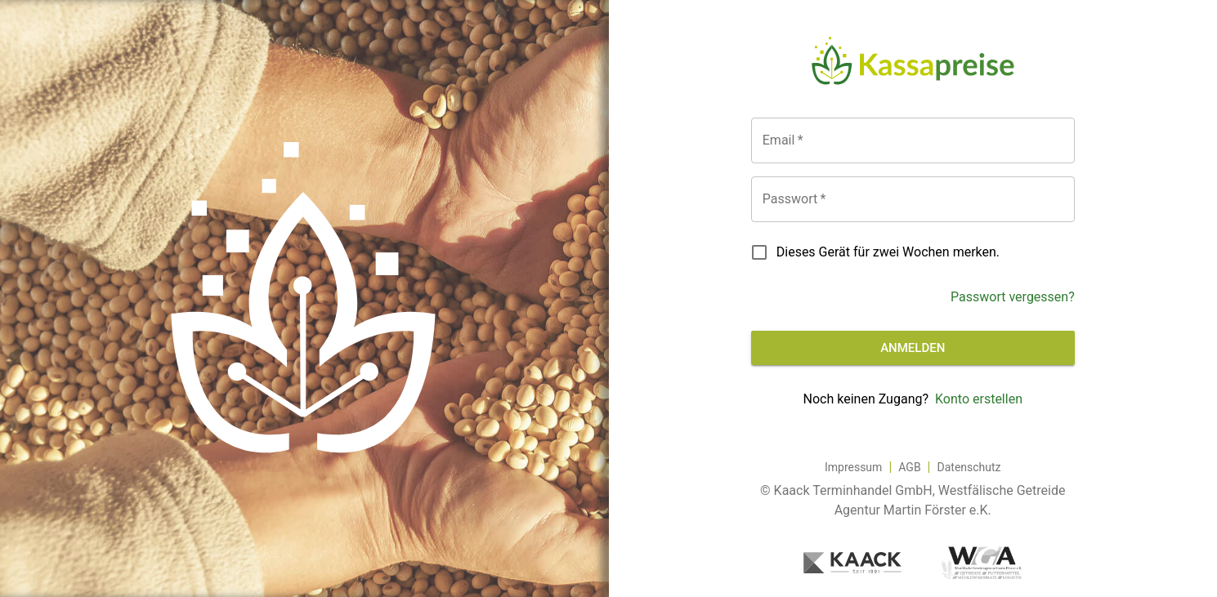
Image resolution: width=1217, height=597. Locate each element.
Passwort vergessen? (1013, 297)
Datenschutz (969, 467)
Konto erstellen (978, 399)
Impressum (853, 467)
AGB (909, 467)
